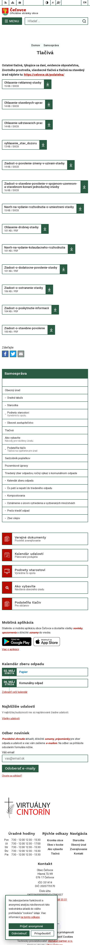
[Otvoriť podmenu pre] (83, 369)
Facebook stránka (45, 893)
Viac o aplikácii (10, 636)
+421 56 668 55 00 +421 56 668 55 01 (45, 886)
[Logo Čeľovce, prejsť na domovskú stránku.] (45, 11)
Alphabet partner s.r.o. (60, 927)
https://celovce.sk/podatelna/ (44, 61)
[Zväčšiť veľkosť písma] (58, 2)
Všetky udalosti (11, 705)
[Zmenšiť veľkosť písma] (53, 2)
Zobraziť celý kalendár (14, 678)
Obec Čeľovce (55, 932)
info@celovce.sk (45, 890)
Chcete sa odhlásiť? (12, 762)
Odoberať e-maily (20, 755)
